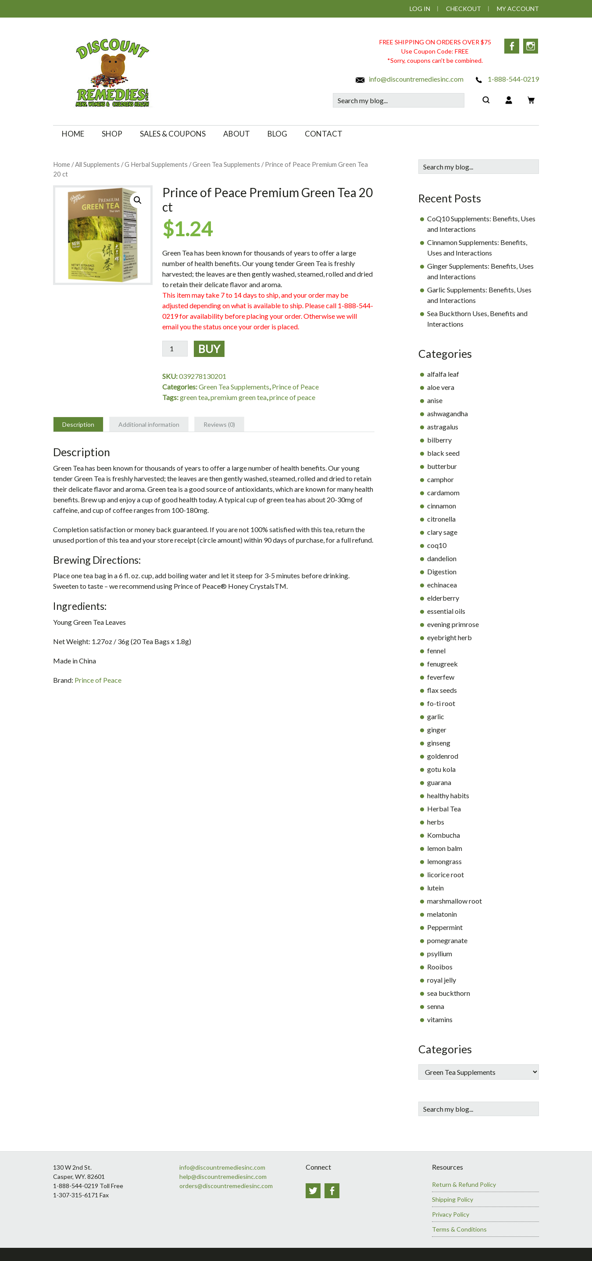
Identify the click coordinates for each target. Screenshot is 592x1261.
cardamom (443, 492)
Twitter (313, 1190)
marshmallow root (454, 901)
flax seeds (442, 690)
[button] (138, 200)
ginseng (438, 743)
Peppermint (445, 927)
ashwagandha (447, 413)
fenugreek (442, 663)
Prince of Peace (295, 386)
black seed (443, 453)
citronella (441, 519)
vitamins (440, 1019)
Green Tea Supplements (226, 164)
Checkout (463, 8)
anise (434, 400)
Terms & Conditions (459, 1229)
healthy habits (448, 795)
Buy (209, 348)
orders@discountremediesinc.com (226, 1185)
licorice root (445, 874)
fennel (436, 650)
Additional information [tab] (148, 424)
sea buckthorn (448, 993)
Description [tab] (78, 424)
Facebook (511, 46)
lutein (435, 887)
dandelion (441, 558)
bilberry (439, 440)
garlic (435, 716)
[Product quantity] (175, 349)
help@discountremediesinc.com (223, 1176)
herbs (435, 822)
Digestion (441, 571)
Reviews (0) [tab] (219, 424)
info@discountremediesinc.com (409, 79)
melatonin (442, 914)
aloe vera (440, 387)
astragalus (442, 426)
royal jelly (441, 980)
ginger (436, 729)
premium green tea (238, 397)
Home (61, 164)
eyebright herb (449, 637)
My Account (518, 8)
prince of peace (292, 397)
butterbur (442, 466)
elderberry (443, 598)
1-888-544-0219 (506, 79)
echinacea (442, 584)
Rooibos (440, 966)
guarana (439, 782)
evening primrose (453, 624)
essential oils (446, 611)
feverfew (440, 677)
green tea (194, 397)
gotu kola (441, 769)
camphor (440, 479)
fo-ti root (441, 703)
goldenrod (442, 756)
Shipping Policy (452, 1199)
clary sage (442, 532)
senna (435, 1006)
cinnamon (441, 505)
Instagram (531, 46)
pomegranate (447, 940)
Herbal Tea (444, 808)
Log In (420, 8)
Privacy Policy (450, 1214)
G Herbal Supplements (156, 164)
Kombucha (443, 835)
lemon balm (444, 848)
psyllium (439, 953)
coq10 (436, 545)
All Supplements (97, 164)
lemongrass (444, 861)
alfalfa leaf (443, 374)
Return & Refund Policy (464, 1184)
